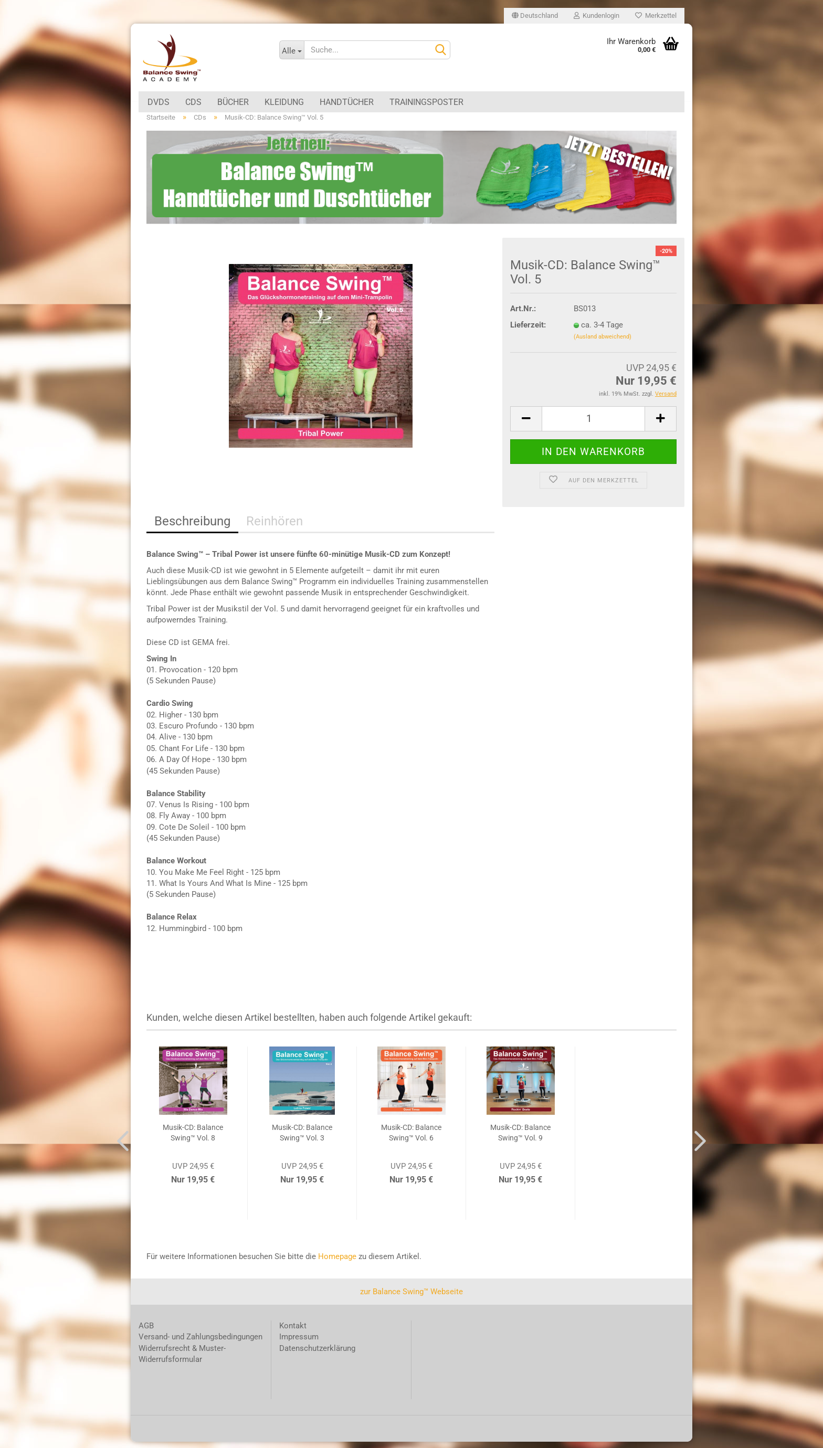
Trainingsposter (426, 102)
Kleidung (284, 102)
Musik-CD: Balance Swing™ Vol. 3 (302, 1139)
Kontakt (293, 1332)
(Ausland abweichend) (602, 343)
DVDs (158, 102)
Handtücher (347, 102)
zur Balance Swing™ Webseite (411, 1298)
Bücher (233, 102)
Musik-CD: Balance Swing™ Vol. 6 (411, 1139)
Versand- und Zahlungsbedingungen (200, 1343)
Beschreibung (192, 528)
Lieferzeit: (528, 331)
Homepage (337, 1263)
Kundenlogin (596, 15)
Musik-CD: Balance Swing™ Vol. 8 (193, 1139)
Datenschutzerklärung (317, 1354)
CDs (193, 102)
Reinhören (274, 528)
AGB (146, 1332)
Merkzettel (656, 15)
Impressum (299, 1343)
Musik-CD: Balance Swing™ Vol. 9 (520, 1139)
